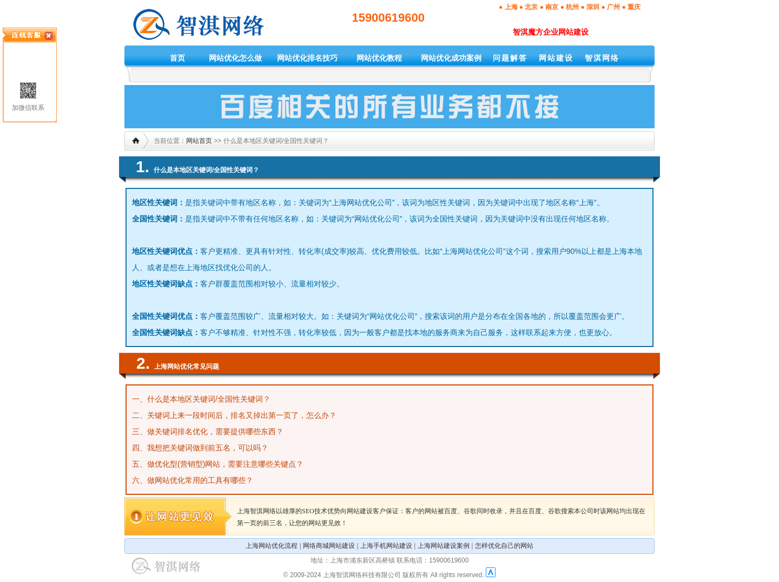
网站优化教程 (379, 58)
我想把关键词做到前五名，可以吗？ (207, 447)
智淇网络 (602, 58)
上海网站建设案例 (444, 546)
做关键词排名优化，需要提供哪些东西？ (215, 431)
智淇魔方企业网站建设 (551, 32)
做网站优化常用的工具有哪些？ (200, 480)
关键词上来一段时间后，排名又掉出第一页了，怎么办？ (241, 415)
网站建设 (556, 58)
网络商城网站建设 (329, 546)
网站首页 (199, 141)
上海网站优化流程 (272, 546)
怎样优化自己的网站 (504, 546)
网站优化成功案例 (451, 58)
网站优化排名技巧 (307, 58)
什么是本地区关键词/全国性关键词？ (208, 399)
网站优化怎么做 (235, 58)
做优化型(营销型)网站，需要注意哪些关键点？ (225, 464)
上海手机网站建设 (386, 546)
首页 (177, 58)
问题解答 (510, 58)
